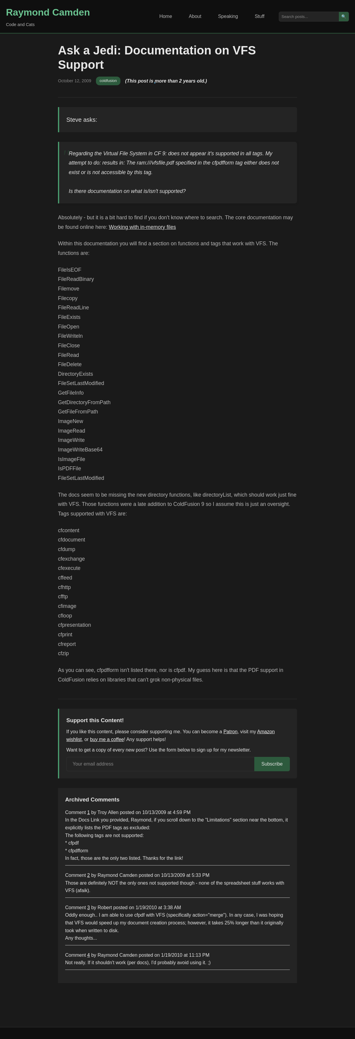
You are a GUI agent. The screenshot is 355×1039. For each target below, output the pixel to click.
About (195, 16)
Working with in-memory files (142, 227)
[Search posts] (309, 16)
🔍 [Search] (343, 16)
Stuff (259, 16)
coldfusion (108, 80)
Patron (231, 731)
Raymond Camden (48, 12)
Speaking (228, 16)
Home (165, 16)
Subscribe (272, 763)
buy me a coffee (107, 739)
